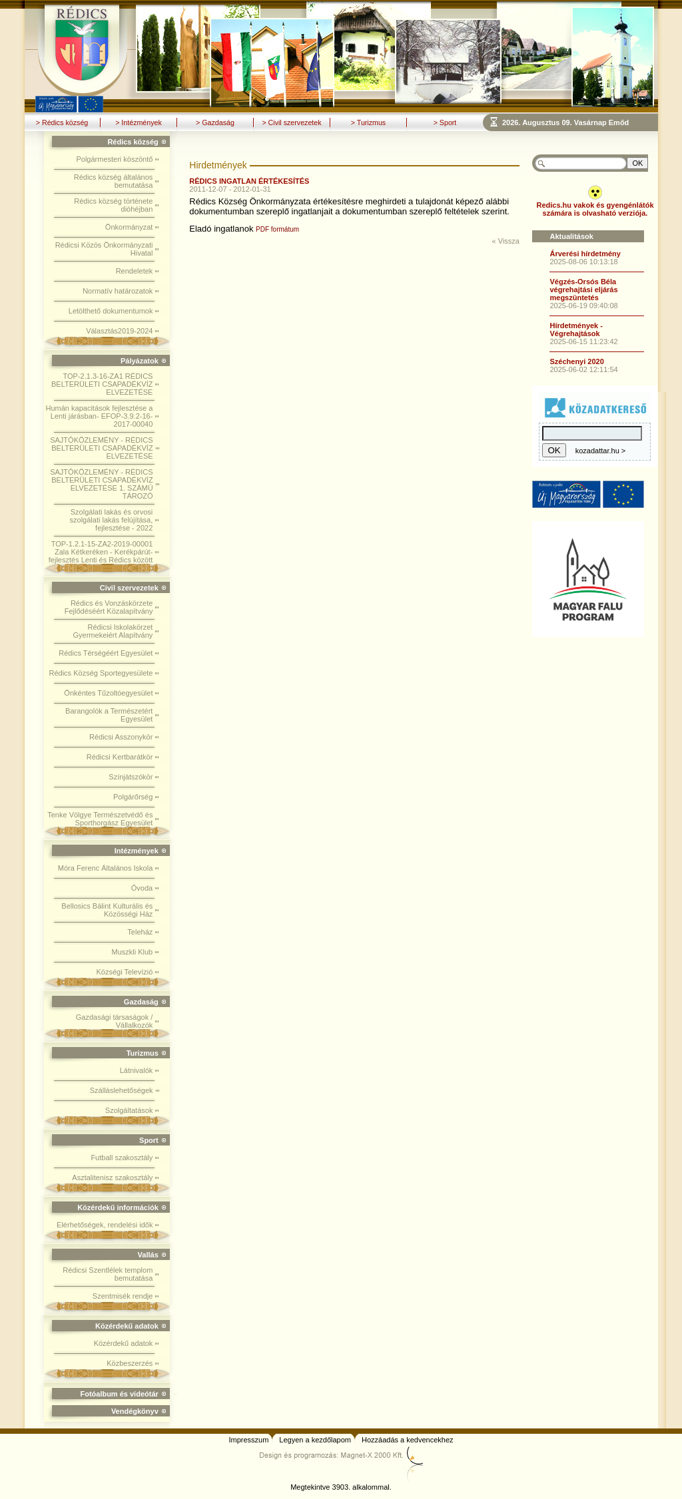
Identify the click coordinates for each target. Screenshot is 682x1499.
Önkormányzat (129, 227)
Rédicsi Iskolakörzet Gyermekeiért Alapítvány (113, 631)
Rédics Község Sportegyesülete (101, 673)
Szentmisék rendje (123, 1296)
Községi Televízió (124, 972)
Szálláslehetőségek (121, 1090)
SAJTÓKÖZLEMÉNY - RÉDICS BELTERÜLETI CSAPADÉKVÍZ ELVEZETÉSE (101, 448)
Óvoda (142, 888)
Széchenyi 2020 (576, 361)
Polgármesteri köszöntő (114, 159)
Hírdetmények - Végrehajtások (575, 329)
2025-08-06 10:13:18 (583, 262)
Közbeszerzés (130, 1363)
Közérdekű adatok (123, 1343)
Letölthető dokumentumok (111, 311)
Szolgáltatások (129, 1110)
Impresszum (248, 1440)
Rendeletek (134, 271)
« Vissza (505, 241)
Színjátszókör (131, 777)
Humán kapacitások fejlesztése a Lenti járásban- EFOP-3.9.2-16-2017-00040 (99, 416)
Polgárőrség (133, 797)
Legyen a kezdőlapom (315, 1440)
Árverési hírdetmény (584, 254)
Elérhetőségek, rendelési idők (105, 1225)
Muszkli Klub (132, 952)
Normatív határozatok (118, 291)
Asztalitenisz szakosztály (112, 1177)
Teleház (140, 932)
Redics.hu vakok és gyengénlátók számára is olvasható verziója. (594, 209)
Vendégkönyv (135, 1411)
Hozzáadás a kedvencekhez (408, 1440)
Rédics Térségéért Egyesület (106, 653)
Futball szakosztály (122, 1158)
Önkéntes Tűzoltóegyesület (108, 693)
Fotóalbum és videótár (119, 1394)
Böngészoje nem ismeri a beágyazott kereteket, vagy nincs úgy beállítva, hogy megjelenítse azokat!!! (580, 122)
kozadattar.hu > (600, 451)
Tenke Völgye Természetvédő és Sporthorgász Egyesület (100, 819)
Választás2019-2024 (119, 331)
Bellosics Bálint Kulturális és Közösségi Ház (107, 910)
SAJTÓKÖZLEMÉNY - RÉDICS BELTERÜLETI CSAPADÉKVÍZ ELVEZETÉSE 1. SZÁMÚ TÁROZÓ (101, 484)
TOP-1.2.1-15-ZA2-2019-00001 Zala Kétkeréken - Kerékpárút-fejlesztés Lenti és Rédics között (101, 552)
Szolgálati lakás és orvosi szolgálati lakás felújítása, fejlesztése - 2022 (111, 520)
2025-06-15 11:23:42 (583, 341)
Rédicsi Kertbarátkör (120, 757)
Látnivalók (136, 1070)
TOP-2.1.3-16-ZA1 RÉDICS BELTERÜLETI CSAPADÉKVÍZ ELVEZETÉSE (102, 384)
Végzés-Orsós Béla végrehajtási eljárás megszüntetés (583, 290)
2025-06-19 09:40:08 (583, 306)
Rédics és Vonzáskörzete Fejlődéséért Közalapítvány (109, 607)
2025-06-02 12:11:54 (583, 369)
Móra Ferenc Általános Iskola (105, 868)
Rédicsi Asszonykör (121, 737)
